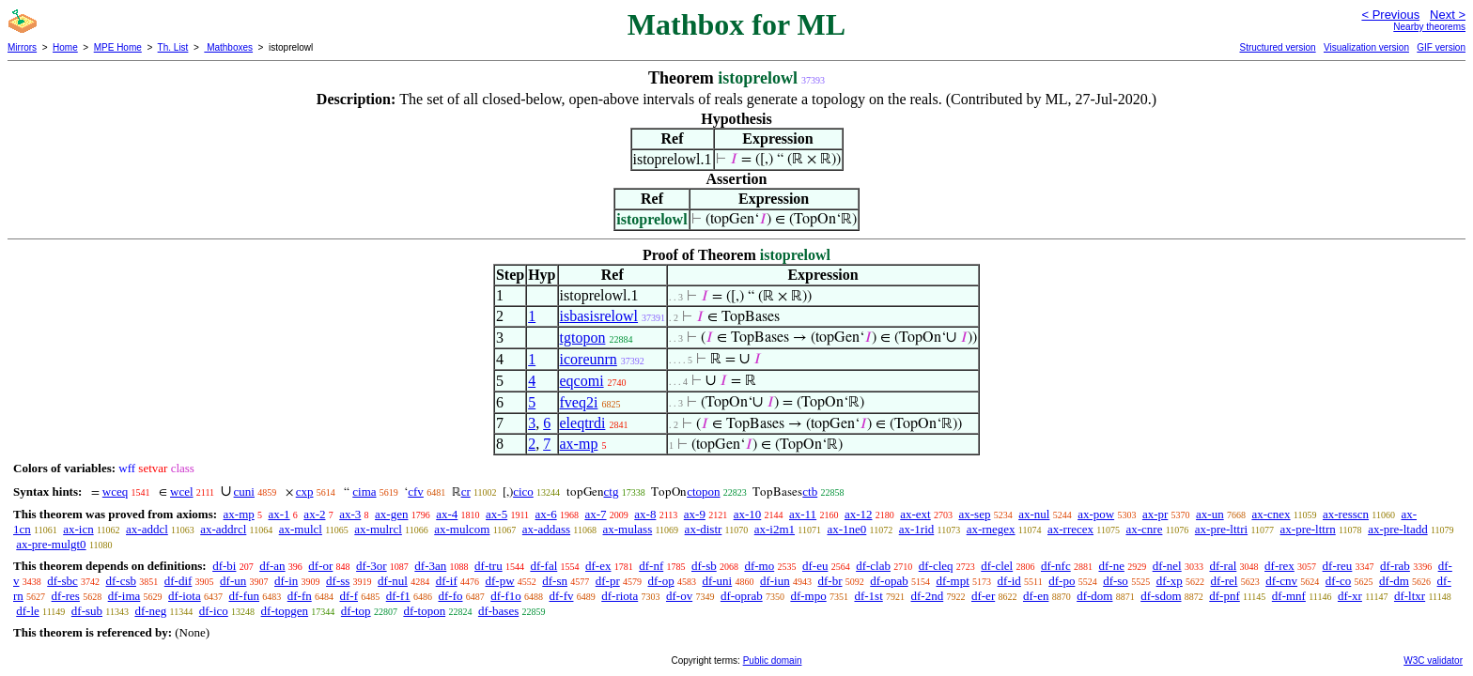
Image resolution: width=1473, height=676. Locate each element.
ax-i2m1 (774, 529)
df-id (1009, 581)
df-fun (243, 596)
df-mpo (808, 596)
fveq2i (579, 402)
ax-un (1210, 514)
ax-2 (314, 514)
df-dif (178, 581)
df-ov (679, 596)
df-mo (759, 566)
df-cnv (1281, 581)
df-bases (498, 611)
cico (523, 491)
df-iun (775, 581)
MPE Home (118, 47)
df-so (1115, 581)
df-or (320, 566)
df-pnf (1224, 596)
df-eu (815, 566)
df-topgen (285, 611)
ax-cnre (1143, 529)
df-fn (299, 596)
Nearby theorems (1429, 27)
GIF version (1441, 47)
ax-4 (446, 514)
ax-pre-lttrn (1308, 529)
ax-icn (78, 529)
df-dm (1394, 581)
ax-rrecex (1070, 529)
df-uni (717, 581)
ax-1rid (917, 529)
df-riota (619, 596)
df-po (1061, 581)
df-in (286, 581)
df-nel (1167, 566)
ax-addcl (147, 529)
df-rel (1224, 581)
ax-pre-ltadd (1398, 529)
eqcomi (582, 381)
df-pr (608, 581)
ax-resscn (1346, 514)
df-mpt (952, 581)
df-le (27, 611)
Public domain (772, 660)
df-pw (499, 581)
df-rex (1279, 566)
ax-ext (915, 514)
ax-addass (546, 529)
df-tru (488, 566)
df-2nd (927, 596)
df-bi (224, 566)
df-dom (1094, 596)
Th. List (173, 47)
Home (65, 47)
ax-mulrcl (378, 529)
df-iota (184, 596)
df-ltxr (1409, 596)
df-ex (598, 566)
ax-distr (703, 529)
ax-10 (748, 514)
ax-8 (645, 514)
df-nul (393, 581)
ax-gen (391, 514)
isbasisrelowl (599, 316)
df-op (661, 581)
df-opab (888, 581)
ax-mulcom (461, 529)
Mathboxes (228, 47)
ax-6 (546, 514)
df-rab (1395, 566)
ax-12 (859, 514)
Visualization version (1366, 47)
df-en (1035, 596)
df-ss (337, 581)
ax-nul (1033, 514)
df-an (272, 566)
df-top (356, 611)
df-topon (424, 611)
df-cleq (936, 566)
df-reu (1338, 566)
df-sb (704, 566)
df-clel (997, 566)
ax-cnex (1270, 514)
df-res (66, 596)
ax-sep (974, 514)
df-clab (873, 566)
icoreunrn (588, 359)
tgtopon (583, 338)
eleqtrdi (583, 423)
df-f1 (398, 596)
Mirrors (22, 47)
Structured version (1277, 47)
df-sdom (1160, 596)
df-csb (121, 581)
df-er (983, 596)
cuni (244, 491)
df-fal (543, 566)
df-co (1338, 581)
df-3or (371, 566)
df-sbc (62, 581)
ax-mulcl (300, 529)
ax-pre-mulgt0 (50, 544)
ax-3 (350, 514)
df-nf (651, 566)
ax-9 (694, 514)
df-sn (554, 581)
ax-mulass (628, 529)
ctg (611, 491)
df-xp (1169, 581)
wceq (115, 491)
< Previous (1390, 15)
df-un (233, 581)
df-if (446, 581)
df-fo (450, 596)
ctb (809, 491)
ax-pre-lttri (1221, 529)
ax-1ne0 (846, 529)
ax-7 (595, 514)
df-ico (213, 611)
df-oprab (742, 596)
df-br (829, 581)
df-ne (1111, 566)
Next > (1447, 15)
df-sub (86, 611)
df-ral (1222, 566)
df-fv (561, 596)
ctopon (703, 491)
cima (364, 491)
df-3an (430, 566)
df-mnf (1289, 596)
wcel (182, 491)
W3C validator (1433, 660)
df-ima (124, 596)
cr (466, 491)
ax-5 (496, 514)
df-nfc (1056, 566)
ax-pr (1155, 514)
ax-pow (1096, 514)
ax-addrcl (223, 529)
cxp (305, 491)
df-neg (150, 611)
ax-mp (579, 444)
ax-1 (279, 514)
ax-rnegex (991, 529)
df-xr (1350, 596)
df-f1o (505, 596)
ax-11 (802, 514)
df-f (348, 596)
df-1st (868, 596)
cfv (416, 491)
